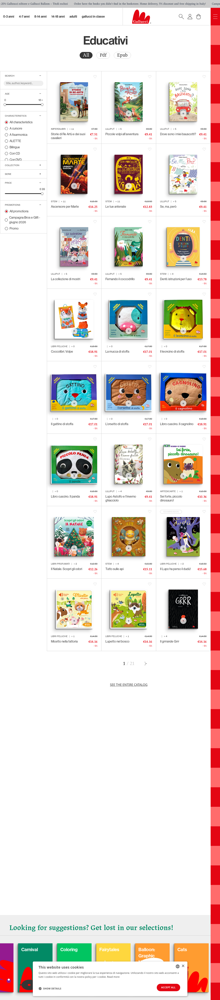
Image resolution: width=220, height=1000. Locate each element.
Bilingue (15, 147)
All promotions (19, 211)
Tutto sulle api (114, 569)
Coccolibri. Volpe (62, 351)
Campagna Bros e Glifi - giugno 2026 (24, 220)
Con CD (15, 153)
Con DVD (16, 160)
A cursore (16, 128)
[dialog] (110, 979)
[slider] (5, 104)
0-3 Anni (8, 16)
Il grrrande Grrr (169, 641)
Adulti (73, 16)
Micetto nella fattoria (64, 641)
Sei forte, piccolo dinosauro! (171, 498)
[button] (50, 988)
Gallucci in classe (93, 16)
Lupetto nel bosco (117, 641)
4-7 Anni (24, 16)
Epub (122, 55)
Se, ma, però (168, 206)
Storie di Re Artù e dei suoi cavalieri (68, 136)
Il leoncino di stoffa (172, 351)
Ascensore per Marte (65, 206)
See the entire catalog (128, 685)
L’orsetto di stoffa (116, 424)
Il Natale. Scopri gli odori (66, 569)
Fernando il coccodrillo (120, 279)
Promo (14, 228)
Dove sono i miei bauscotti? (178, 134)
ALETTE (15, 141)
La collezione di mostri (65, 279)
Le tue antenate (115, 206)
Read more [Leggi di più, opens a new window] (113, 977)
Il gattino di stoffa (62, 424)
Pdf (103, 55)
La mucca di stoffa (117, 351)
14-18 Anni (58, 16)
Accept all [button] (168, 987)
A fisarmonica (18, 135)
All (86, 55)
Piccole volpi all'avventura (121, 134)
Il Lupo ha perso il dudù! (175, 569)
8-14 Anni (40, 16)
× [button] (183, 966)
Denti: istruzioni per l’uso (176, 279)
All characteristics (21, 122)
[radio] (86, 55)
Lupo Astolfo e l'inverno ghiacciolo (120, 498)
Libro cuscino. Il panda (65, 496)
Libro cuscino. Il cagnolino (176, 424)
